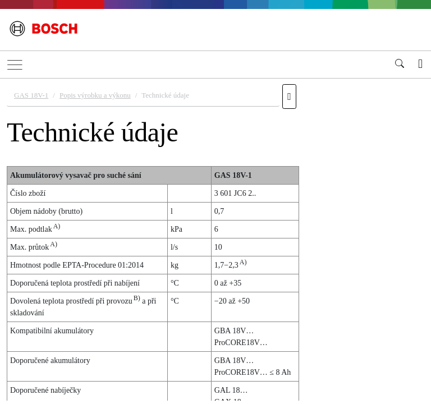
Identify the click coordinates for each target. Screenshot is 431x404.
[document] (215, 240)
